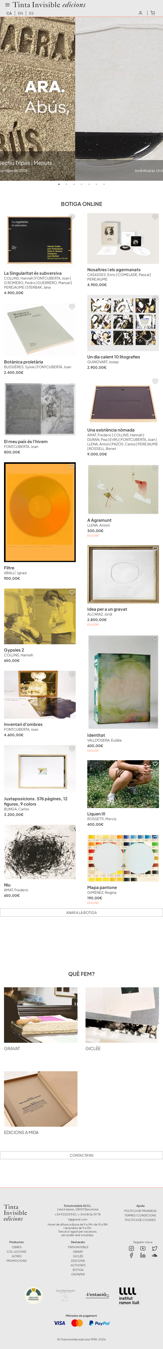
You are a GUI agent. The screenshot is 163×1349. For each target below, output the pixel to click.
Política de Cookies (140, 1219)
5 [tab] (89, 184)
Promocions (17, 1260)
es (31, 13)
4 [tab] (81, 184)
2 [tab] (66, 184)
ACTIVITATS (78, 1265)
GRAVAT (78, 1251)
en (20, 13)
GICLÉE (78, 1256)
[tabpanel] (81, 99)
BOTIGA (78, 1269)
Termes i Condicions (140, 1215)
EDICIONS (78, 1260)
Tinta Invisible (19, 1205)
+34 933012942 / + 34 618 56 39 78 (78, 1214)
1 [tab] (58, 184)
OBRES (17, 1247)
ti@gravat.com (77, 1219)
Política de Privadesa (140, 1210)
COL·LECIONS (16, 1251)
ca (9, 13)
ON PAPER (78, 1274)
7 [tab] (104, 184)
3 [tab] (73, 184)
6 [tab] (96, 184)
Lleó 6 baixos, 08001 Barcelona (77, 1209)
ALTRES (17, 1256)
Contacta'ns (82, 1155)
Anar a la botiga (81, 912)
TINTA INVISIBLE (78, 1247)
